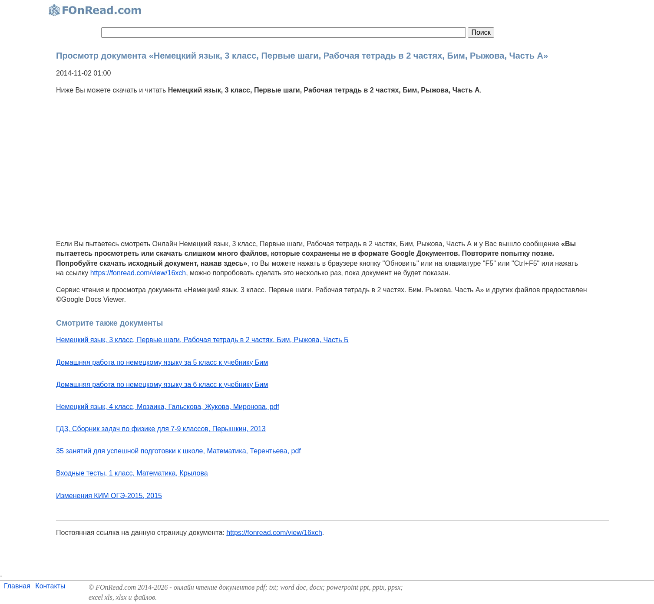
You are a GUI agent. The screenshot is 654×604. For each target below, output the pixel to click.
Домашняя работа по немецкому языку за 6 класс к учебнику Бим (162, 384)
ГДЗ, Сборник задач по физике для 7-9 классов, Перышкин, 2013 (161, 428)
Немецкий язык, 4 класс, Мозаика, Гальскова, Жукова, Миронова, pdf (167, 406)
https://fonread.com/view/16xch (138, 273)
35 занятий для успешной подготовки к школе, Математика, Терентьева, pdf (178, 451)
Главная (17, 586)
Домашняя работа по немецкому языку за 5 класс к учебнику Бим (162, 362)
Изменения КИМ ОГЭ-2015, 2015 (109, 495)
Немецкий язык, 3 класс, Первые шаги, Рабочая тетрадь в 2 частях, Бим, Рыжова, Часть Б (202, 339)
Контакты (50, 586)
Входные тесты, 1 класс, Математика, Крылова (132, 473)
